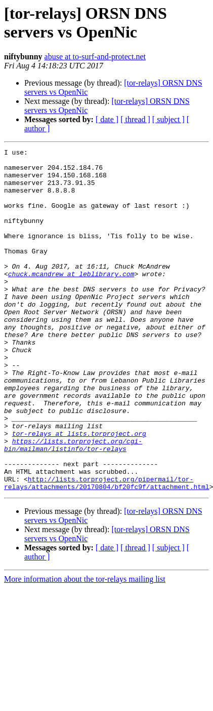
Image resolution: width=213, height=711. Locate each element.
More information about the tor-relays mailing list (84, 647)
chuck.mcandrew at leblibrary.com (71, 299)
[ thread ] (135, 119)
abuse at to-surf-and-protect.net (95, 56)
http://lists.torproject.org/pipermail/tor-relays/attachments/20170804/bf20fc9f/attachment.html (106, 550)
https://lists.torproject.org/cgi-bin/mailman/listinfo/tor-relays (73, 505)
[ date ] (107, 119)
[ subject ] (168, 119)
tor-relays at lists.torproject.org (79, 491)
